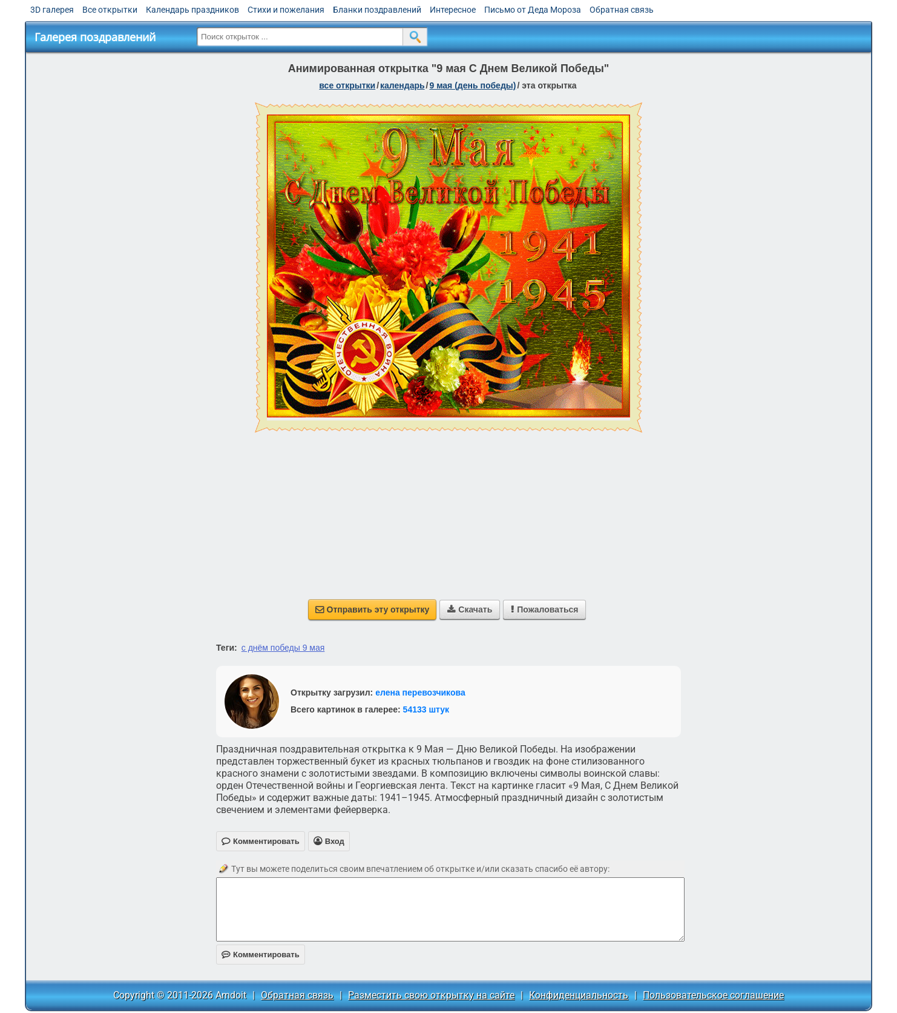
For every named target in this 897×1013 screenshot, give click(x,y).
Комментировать (261, 954)
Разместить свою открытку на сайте (431, 995)
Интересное (453, 10)
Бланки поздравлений (377, 10)
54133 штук (426, 709)
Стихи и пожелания (286, 10)
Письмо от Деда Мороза (532, 10)
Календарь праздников (192, 10)
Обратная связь (622, 10)
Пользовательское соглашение (713, 995)
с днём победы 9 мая (283, 648)
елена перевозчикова (420, 692)
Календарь (402, 85)
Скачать (469, 609)
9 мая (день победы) (472, 85)
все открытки (347, 85)
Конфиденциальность (578, 995)
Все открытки (109, 10)
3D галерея (52, 10)
